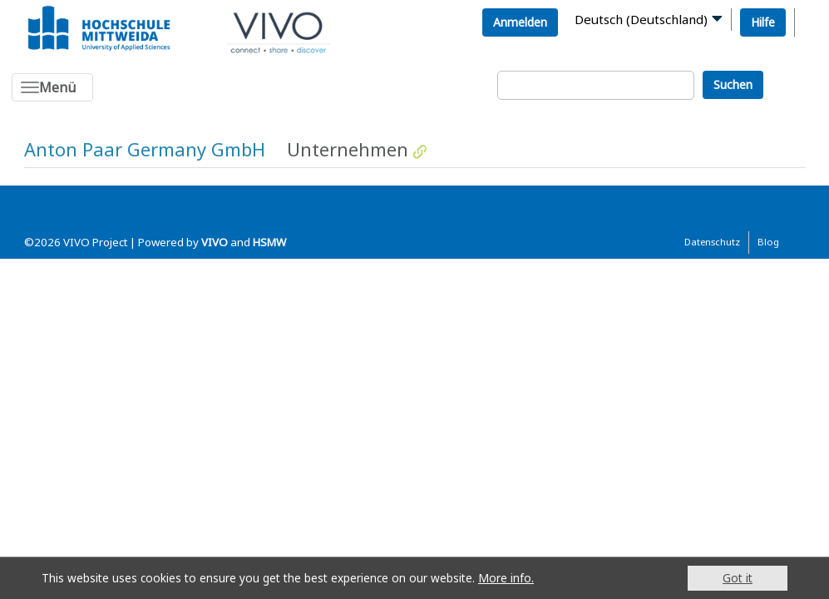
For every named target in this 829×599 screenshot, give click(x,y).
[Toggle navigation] (52, 87)
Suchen (733, 84)
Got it (738, 578)
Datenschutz (712, 241)
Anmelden (520, 22)
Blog (768, 241)
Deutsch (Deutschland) (641, 19)
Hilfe (763, 22)
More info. (506, 578)
